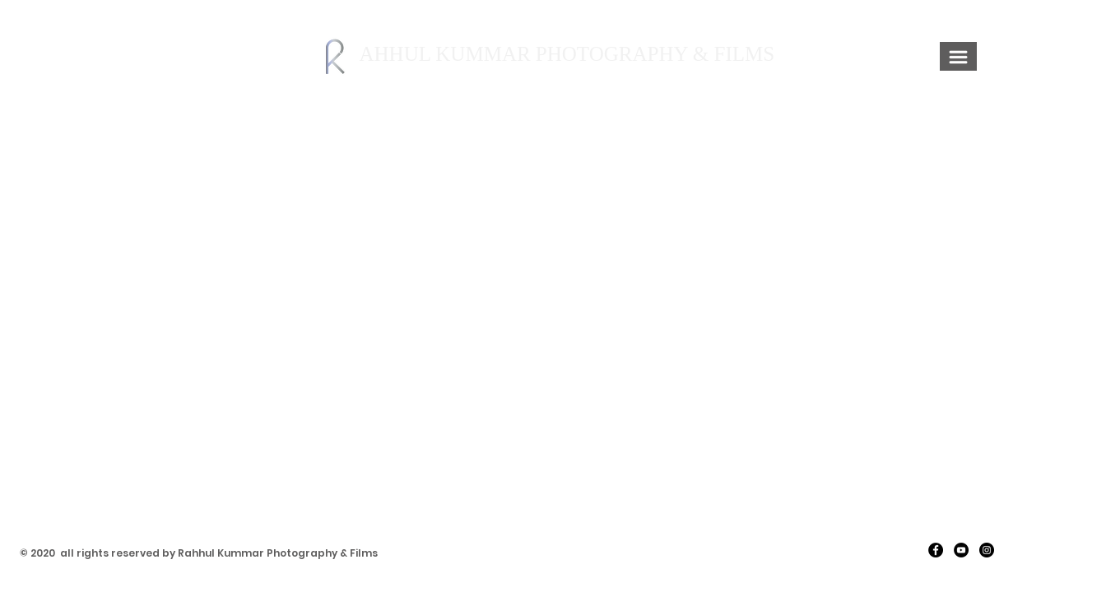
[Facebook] (935, 550)
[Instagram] (986, 550)
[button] (958, 57)
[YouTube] (961, 550)
